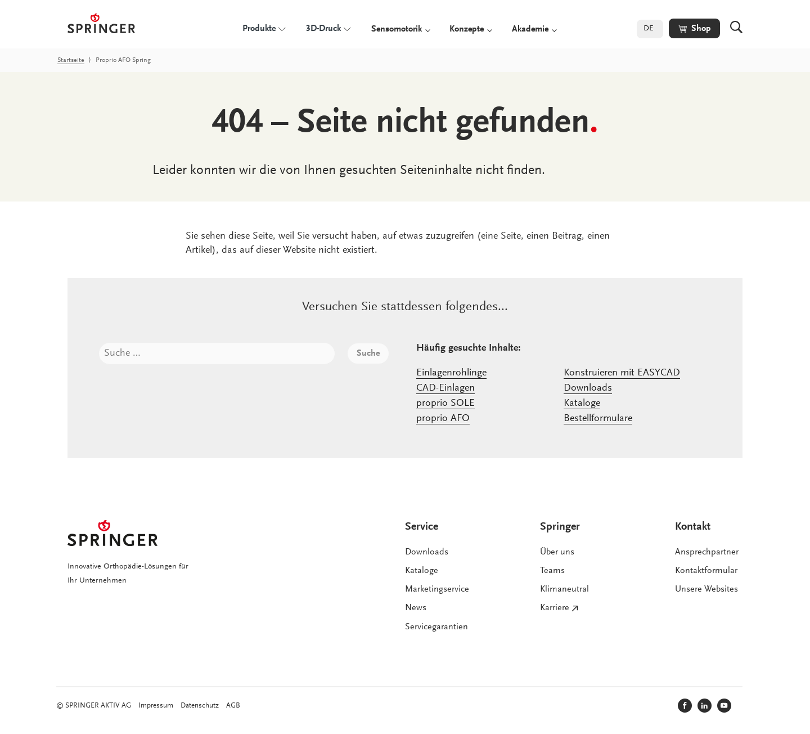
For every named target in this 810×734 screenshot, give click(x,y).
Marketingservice (437, 589)
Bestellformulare (598, 419)
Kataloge (582, 404)
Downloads (588, 388)
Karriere (554, 607)
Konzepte (466, 29)
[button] (694, 28)
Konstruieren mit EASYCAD (622, 373)
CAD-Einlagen (445, 388)
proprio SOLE (445, 404)
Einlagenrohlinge (451, 373)
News (415, 607)
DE (649, 29)
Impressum (155, 705)
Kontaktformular (706, 570)
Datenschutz (200, 705)
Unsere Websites (706, 589)
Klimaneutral (564, 589)
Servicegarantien (436, 627)
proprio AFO (443, 419)
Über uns (557, 552)
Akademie (530, 29)
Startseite (70, 60)
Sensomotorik (396, 29)
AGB (233, 705)
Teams (552, 570)
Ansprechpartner (707, 552)
